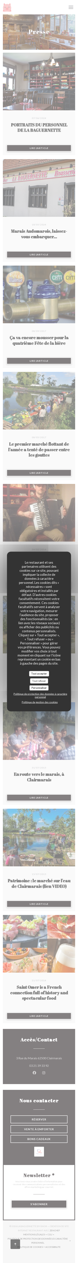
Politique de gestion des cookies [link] (40, 702)
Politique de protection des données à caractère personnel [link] (40, 695)
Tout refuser (39, 680)
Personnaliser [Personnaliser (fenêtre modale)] (39, 687)
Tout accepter (39, 673)
